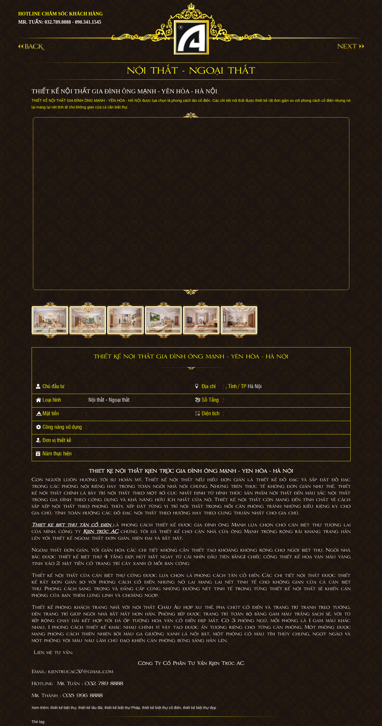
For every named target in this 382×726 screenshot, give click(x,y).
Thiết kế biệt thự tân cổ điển (71, 525)
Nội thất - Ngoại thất (109, 399)
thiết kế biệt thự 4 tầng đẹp (95, 557)
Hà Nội (255, 386)
